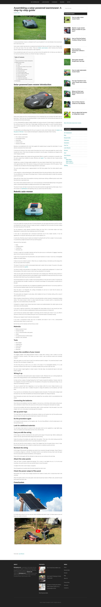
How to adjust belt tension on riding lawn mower (79, 113)
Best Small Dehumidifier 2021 (53, 567)
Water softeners (69, 163)
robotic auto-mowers (43, 48)
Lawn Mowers (21, 553)
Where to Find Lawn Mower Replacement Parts (78, 93)
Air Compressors (68, 132)
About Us (66, 578)
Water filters (68, 159)
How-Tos (66, 145)
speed (42, 158)
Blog (65, 135)
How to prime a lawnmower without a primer (78, 50)
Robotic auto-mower (20, 62)
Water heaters (69, 161)
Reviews (66, 150)
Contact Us (66, 587)
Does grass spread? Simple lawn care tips (78, 60)
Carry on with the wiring (22, 75)
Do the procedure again (22, 72)
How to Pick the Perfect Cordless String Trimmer (79, 39)
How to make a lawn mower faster (78, 18)
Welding (66, 165)
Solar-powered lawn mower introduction (24, 60)
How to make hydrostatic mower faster (79, 71)
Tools (19, 65)
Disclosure (66, 585)
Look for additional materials (23, 73)
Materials (19, 63)
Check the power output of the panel (25, 79)
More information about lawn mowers (72, 123)
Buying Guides (67, 137)
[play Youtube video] (37, 531)
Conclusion (18, 80)
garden (26, 267)
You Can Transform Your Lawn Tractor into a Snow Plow (79, 82)
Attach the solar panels (22, 77)
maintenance (24, 188)
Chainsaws (66, 140)
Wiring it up (20, 68)
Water (65, 158)
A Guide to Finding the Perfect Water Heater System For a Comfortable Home (54, 586)
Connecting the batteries (22, 69)
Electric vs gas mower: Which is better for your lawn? (78, 29)
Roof (65, 153)
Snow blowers (67, 155)
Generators (66, 142)
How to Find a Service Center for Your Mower (78, 102)
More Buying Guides (43, 593)
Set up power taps (21, 70)
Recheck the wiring (22, 76)
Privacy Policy (66, 582)
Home (65, 567)
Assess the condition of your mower (25, 66)
